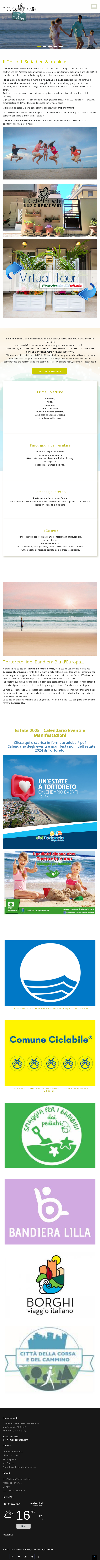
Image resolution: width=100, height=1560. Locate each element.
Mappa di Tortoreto (12, 1482)
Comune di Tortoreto (13, 1451)
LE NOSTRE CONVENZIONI (49, 371)
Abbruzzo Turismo (11, 1455)
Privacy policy (9, 1459)
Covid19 (7, 1486)
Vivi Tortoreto (9, 1463)
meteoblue (8, 1534)
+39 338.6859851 (11, 1436)
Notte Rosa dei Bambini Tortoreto (19, 1467)
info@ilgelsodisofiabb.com (15, 1439)
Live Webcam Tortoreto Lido (16, 1479)
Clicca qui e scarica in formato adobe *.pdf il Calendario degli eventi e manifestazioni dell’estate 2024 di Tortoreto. (50, 746)
